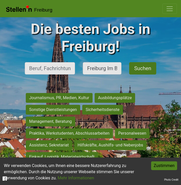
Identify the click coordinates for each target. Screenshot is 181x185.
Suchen (142, 68)
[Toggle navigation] (169, 9)
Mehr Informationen (76, 177)
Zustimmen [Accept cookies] (164, 165)
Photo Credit (171, 179)
